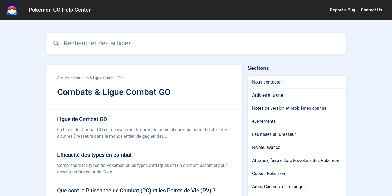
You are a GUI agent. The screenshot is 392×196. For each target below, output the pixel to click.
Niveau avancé (266, 147)
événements (264, 121)
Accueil (63, 78)
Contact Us (371, 10)
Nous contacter (267, 82)
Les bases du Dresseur (274, 134)
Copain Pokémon (268, 173)
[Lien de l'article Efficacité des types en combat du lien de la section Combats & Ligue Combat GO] (144, 163)
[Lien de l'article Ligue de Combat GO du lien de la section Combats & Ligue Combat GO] (144, 127)
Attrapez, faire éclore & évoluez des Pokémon (295, 160)
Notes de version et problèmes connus (289, 108)
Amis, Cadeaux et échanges (278, 186)
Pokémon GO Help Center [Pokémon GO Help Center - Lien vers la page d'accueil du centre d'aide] (60, 10)
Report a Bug (342, 10)
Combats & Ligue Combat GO (98, 78)
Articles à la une (267, 95)
